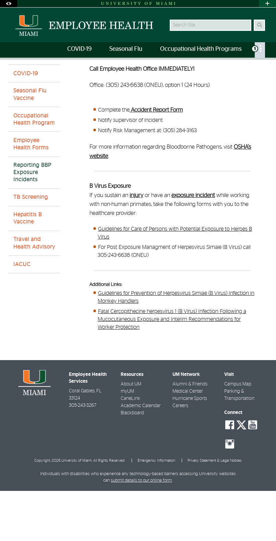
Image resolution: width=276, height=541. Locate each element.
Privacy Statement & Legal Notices (215, 511)
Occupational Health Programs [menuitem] (201, 49)
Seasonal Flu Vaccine (30, 144)
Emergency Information (156, 511)
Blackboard (132, 463)
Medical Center (187, 441)
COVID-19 (25, 123)
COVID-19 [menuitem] (79, 49)
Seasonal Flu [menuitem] (125, 49)
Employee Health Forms (31, 194)
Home (14, 74)
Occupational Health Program (34, 169)
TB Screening (30, 247)
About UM (131, 434)
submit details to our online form (141, 530)
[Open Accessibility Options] (8, 3)
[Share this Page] (264, 69)
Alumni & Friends (189, 434)
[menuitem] (260, 50)
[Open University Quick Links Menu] (267, 3)
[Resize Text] (251, 69)
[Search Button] (259, 25)
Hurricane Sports (189, 448)
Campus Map (237, 434)
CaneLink (130, 448)
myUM (127, 441)
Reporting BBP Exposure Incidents (63, 74)
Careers (180, 455)
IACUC (22, 314)
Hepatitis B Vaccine (27, 268)
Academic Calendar (141, 455)
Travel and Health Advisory (34, 293)
